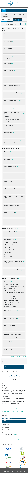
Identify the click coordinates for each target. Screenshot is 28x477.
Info (3, 371)
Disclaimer (15, 470)
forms (22, 23)
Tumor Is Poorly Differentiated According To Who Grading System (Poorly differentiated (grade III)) (12, 298)
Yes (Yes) (7, 59)
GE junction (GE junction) (11, 242)
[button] (17, 19)
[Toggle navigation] (4, 10)
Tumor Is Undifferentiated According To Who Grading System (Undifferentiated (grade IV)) (13, 304)
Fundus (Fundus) (9, 247)
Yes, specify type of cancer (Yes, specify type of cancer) (12, 120)
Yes (6, 143)
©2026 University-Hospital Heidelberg (13, 471)
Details (9, 19)
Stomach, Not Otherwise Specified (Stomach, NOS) (13, 256)
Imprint (9, 470)
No (16, 143)
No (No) (7, 116)
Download (14, 371)
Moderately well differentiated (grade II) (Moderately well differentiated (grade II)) (14, 292)
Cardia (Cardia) (9, 244)
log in (14, 434)
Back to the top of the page (18, 356)
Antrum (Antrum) (9, 250)
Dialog (8, 371)
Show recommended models (14, 367)
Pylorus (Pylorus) (9, 252)
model (3, 19)
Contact (4, 470)
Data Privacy (22, 470)
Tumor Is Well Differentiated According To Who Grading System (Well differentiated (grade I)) (14, 286)
